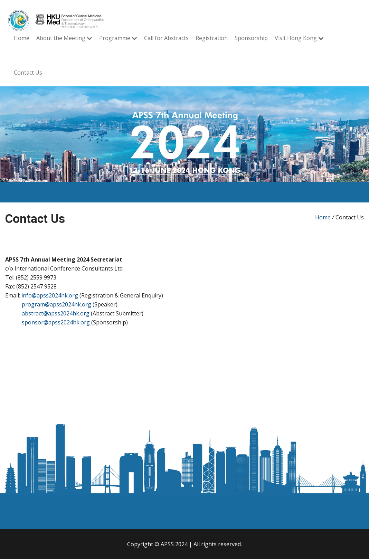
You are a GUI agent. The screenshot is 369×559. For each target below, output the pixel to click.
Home (21, 38)
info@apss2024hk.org (49, 295)
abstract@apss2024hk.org (55, 313)
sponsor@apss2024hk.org (56, 322)
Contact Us (28, 72)
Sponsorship (251, 38)
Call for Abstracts (166, 38)
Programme (118, 38)
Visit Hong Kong (299, 38)
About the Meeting (64, 38)
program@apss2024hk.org (56, 304)
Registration (212, 38)
